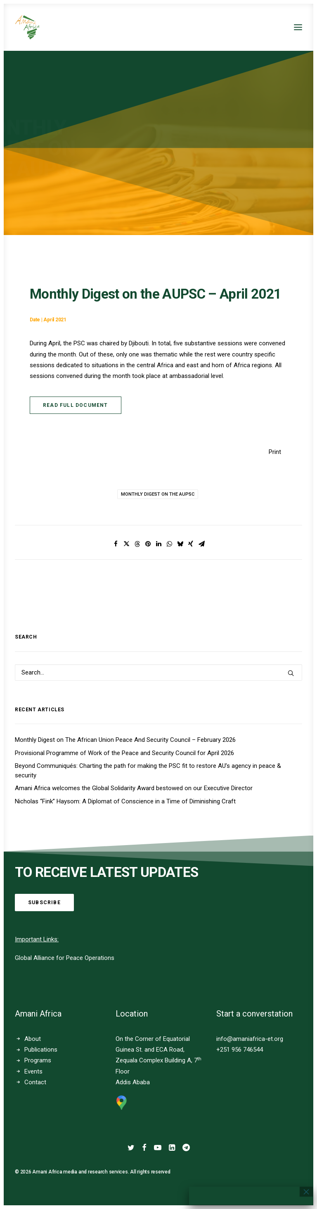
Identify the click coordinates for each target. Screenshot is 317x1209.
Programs (37, 1060)
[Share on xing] (191, 544)
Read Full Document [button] (75, 405)
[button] (298, 27)
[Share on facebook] (116, 544)
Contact (35, 1082)
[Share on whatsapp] (169, 544)
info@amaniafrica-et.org (249, 1039)
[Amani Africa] (27, 27)
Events (33, 1071)
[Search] (158, 672)
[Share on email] (201, 544)
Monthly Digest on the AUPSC (157, 494)
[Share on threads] (137, 544)
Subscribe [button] (44, 902)
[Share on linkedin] (158, 544)
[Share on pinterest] (148, 544)
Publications (40, 1049)
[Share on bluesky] (180, 544)
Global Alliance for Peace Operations (64, 958)
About (32, 1039)
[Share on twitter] (126, 544)
